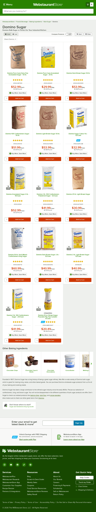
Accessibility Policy (47, 502)
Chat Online (81, 486)
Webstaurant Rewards (10, 479)
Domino (41, 398)
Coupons (30, 485)
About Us (56, 476)
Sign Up (78, 423)
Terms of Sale (7, 502)
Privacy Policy (20, 502)
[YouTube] (11, 465)
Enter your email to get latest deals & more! (24, 423)
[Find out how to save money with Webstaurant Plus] (78, 140)
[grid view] (7, 34)
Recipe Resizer (8, 488)
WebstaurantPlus (8, 476)
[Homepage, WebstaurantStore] (48, 4)
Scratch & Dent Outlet (35, 479)
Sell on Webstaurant (61, 491)
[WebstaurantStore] (33, 451)
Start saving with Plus (27, 439)
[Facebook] (18, 465)
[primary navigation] (7, 4)
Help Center (84, 478)
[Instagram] (4, 465)
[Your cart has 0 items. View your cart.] (90, 4)
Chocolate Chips (12, 370)
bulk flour (43, 395)
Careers (56, 482)
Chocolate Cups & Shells (31, 371)
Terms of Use (33, 502)
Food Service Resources (36, 488)
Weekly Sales (32, 482)
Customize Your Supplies (12, 485)
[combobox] (48, 11)
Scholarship (57, 488)
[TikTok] (24, 465)
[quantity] (7, 98)
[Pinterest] (30, 465)
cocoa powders (55, 395)
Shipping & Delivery (85, 490)
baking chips (34, 395)
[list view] (14, 34)
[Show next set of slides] (91, 364)
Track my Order (85, 482)
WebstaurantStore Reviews (37, 491)
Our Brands (57, 479)
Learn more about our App (74, 439)
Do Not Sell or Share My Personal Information (74, 502)
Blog (29, 476)
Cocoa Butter (70, 370)
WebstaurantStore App (11, 482)
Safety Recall (32, 494)
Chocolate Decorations (51, 371)
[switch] (69, 34)
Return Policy (58, 494)
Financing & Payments (61, 485)
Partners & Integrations (11, 491)
